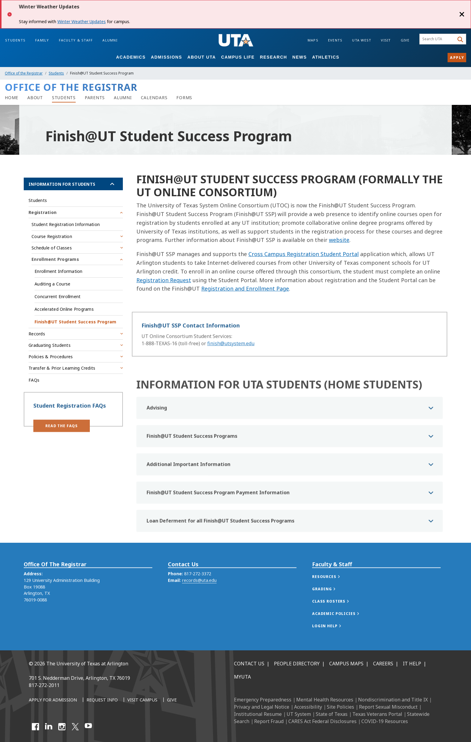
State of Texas (332, 714)
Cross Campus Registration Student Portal (303, 254)
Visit (386, 40)
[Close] (462, 14)
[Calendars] (154, 97)
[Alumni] (123, 97)
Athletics (325, 57)
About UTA (201, 57)
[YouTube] (88, 726)
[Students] (64, 97)
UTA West (361, 40)
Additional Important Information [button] (188, 485)
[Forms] (184, 97)
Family (42, 40)
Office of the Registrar (24, 73)
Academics (130, 57)
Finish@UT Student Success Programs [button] (192, 457)
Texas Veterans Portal (377, 714)
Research (273, 57)
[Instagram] (61, 726)
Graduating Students (50, 345)
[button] (61, 431)
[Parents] (95, 97)
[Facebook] (35, 726)
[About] (35, 97)
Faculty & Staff (76, 40)
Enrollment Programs (55, 259)
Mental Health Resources (324, 699)
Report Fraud (269, 721)
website (339, 239)
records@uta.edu (199, 595)
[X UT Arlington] (75, 726)
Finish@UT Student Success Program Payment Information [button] (218, 513)
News (299, 57)
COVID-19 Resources (384, 721)
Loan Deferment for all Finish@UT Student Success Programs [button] (220, 542)
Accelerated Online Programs (64, 309)
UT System (299, 714)
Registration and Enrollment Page (245, 288)
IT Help (412, 663)
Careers (383, 663)
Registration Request (163, 280)
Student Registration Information (66, 224)
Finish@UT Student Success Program (75, 322)
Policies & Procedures (51, 356)
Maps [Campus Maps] (313, 40)
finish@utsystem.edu (230, 349)
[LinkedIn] (48, 726)
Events (335, 40)
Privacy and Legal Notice (261, 707)
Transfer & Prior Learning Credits (62, 368)
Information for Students (62, 184)
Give (405, 40)
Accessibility (308, 707)
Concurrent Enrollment (58, 296)
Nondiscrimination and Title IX (393, 699)
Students (15, 40)
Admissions (166, 57)
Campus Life (237, 57)
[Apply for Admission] (53, 700)
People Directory (297, 663)
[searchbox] (438, 39)
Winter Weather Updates (81, 21)
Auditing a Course (52, 284)
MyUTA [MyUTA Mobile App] (242, 676)
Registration (42, 212)
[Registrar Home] (11, 97)
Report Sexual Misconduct (388, 707)
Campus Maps (346, 663)
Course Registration (52, 236)
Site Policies (340, 707)
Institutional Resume (258, 714)
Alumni (109, 40)
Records (37, 334)
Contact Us (249, 663)
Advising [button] (157, 429)
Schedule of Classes (52, 248)
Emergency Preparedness (262, 699)
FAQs (34, 380)
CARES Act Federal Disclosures (322, 721)
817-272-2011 (44, 685)
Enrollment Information (59, 271)
